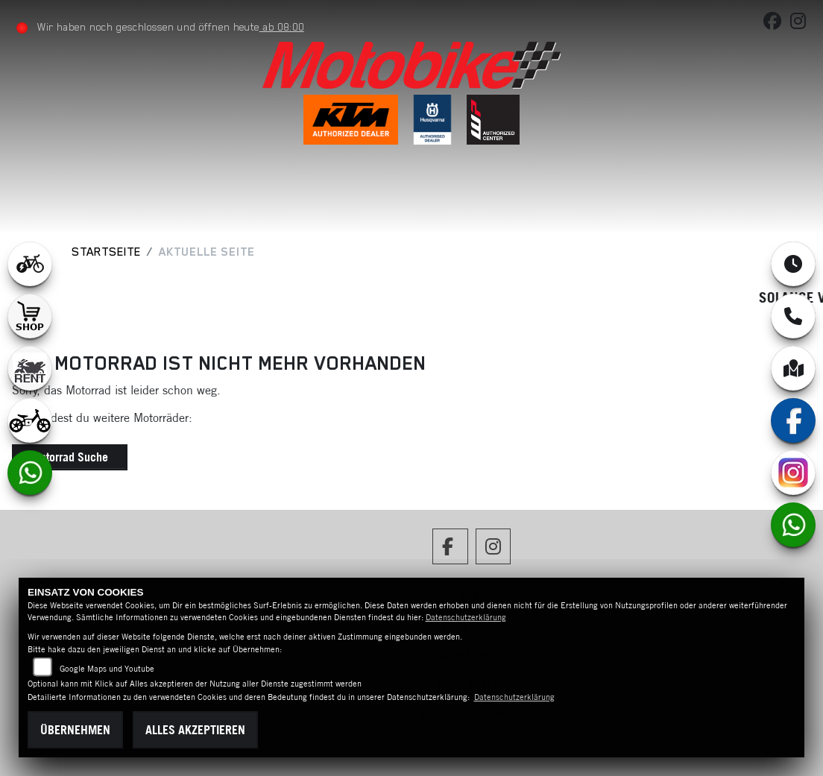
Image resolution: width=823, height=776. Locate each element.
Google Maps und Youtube (107, 668)
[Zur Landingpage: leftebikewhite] (29, 264)
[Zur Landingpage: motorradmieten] (29, 368)
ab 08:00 (281, 27)
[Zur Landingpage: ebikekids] (29, 420)
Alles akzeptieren (195, 729)
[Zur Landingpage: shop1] (29, 316)
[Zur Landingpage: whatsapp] (29, 472)
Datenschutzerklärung (466, 617)
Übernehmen (75, 729)
